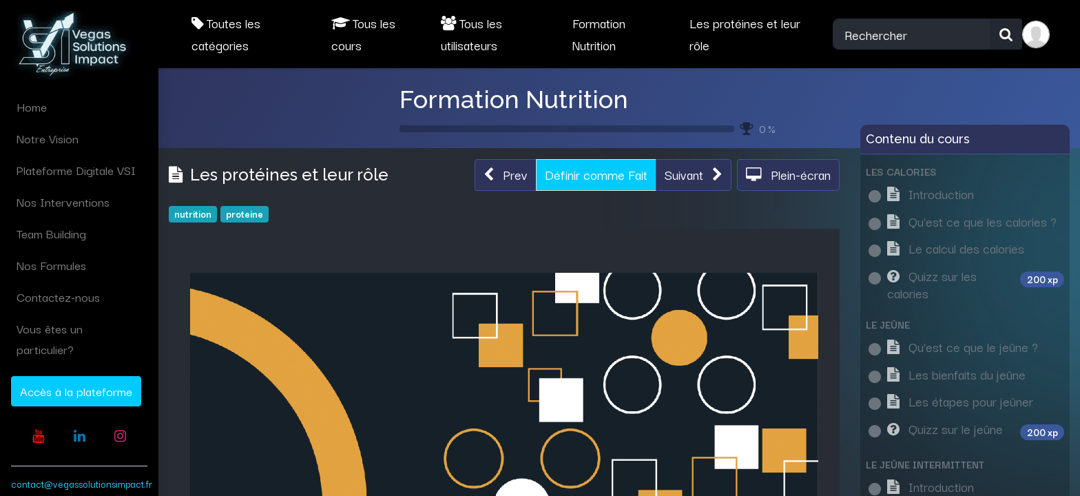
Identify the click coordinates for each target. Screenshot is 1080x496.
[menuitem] (79, 107)
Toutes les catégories (225, 33)
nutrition (192, 213)
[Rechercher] (1006, 34)
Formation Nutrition (513, 99)
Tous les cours (363, 33)
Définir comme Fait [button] (596, 174)
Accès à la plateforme (76, 391)
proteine (244, 213)
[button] (506, 175)
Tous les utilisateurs (471, 33)
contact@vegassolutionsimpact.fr (81, 483)
